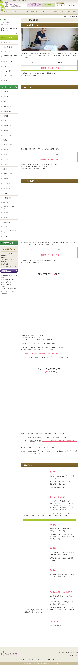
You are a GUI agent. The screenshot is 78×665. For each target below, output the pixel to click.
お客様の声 (45, 12)
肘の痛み (6, 154)
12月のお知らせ (6, 24)
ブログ (5, 80)
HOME (64, 16)
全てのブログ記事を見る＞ (12, 266)
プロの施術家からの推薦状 (10, 56)
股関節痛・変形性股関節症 (10, 207)
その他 (5, 236)
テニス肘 (6, 164)
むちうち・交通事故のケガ (10, 231)
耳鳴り (5, 120)
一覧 (16, 33)
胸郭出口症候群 (7, 173)
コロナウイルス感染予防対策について (9, 29)
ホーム (6, 12)
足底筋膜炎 (6, 222)
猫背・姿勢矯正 (7, 106)
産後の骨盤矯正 (7, 111)
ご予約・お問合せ (71, 12)
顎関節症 (6, 130)
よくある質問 (7, 71)
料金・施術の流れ (32, 12)
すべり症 (6, 202)
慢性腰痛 (6, 92)
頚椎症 (5, 140)
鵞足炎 (5, 217)
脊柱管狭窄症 (7, 198)
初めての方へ (19, 12)
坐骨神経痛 (6, 188)
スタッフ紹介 (7, 66)
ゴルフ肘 (6, 159)
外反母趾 (6, 227)
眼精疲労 (6, 116)
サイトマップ (61, 660)
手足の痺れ (6, 149)
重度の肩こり (7, 96)
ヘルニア (6, 193)
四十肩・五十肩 (7, 145)
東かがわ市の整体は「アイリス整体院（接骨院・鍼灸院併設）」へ (39, 663)
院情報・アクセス (58, 12)
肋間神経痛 (6, 178)
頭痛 (4, 101)
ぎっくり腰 (6, 183)
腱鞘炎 (5, 169)
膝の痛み (6, 212)
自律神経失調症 (7, 125)
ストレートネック (8, 135)
